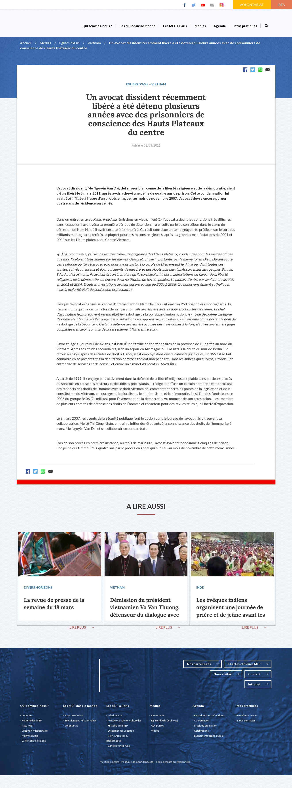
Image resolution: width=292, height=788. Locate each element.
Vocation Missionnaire (35, 732)
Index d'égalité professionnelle (172, 763)
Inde (199, 588)
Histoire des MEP (32, 722)
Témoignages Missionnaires (80, 722)
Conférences (201, 722)
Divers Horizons (37, 588)
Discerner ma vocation (121, 732)
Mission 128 (115, 717)
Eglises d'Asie (69, 43)
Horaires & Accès (247, 717)
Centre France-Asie (119, 747)
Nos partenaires (203, 666)
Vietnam (94, 43)
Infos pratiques (245, 26)
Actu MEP (27, 727)
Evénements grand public (208, 737)
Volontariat (71, 727)
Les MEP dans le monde (137, 26)
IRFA (282, 4)
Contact (258, 676)
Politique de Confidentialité (137, 763)
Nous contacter (246, 722)
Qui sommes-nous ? (97, 26)
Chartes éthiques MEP (248, 666)
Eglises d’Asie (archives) (164, 722)
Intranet (258, 686)
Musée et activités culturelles (124, 722)
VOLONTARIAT (252, 4)
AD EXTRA (157, 727)
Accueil (26, 43)
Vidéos (155, 732)
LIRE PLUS (82, 628)
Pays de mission (74, 717)
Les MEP (27, 717)
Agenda (220, 26)
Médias (200, 26)
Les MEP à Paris (175, 26)
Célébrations (201, 732)
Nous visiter (226, 676)
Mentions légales (109, 763)
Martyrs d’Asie (30, 737)
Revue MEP (157, 717)
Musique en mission (205, 727)
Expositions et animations (209, 717)
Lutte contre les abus (34, 742)
